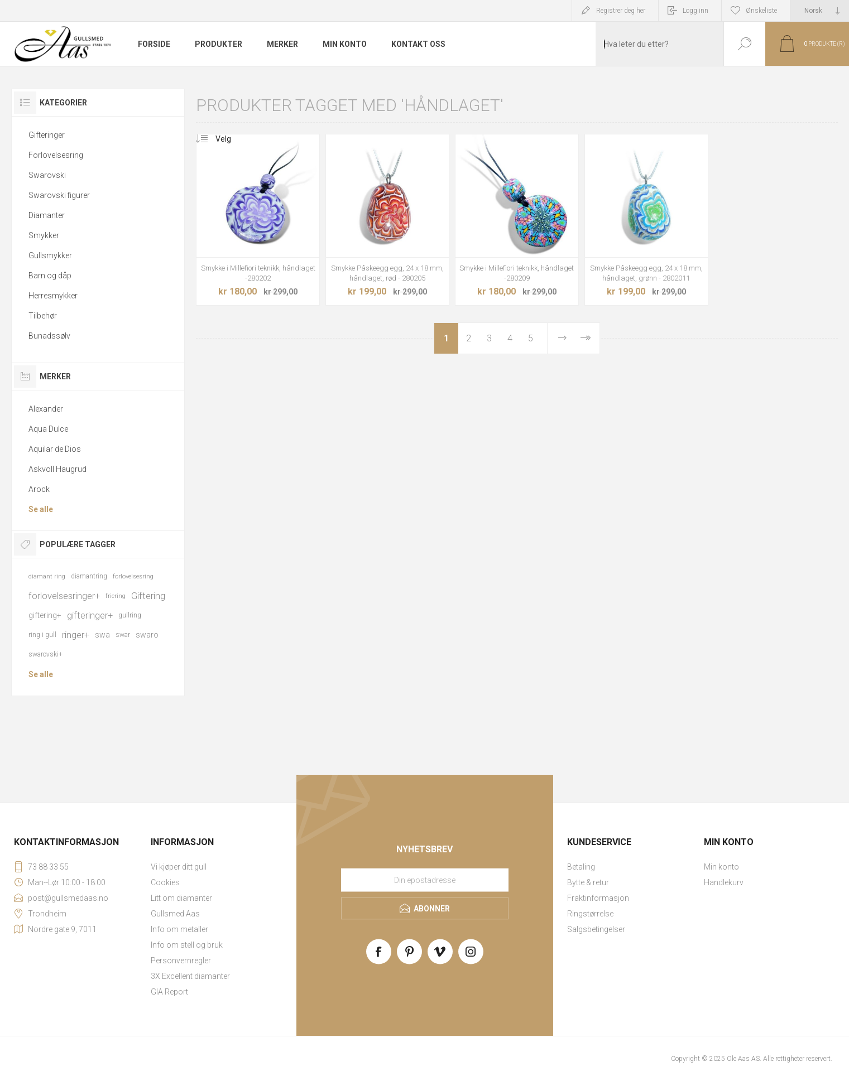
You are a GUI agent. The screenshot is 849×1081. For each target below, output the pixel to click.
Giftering (148, 595)
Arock (39, 489)
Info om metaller (179, 929)
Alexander (45, 408)
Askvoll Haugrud (57, 469)
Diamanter (46, 215)
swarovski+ (45, 654)
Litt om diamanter (181, 898)
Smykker (43, 235)
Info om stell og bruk (187, 944)
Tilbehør (42, 315)
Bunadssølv (49, 335)
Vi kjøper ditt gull (179, 866)
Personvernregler (181, 960)
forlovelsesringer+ (64, 595)
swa (102, 634)
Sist (585, 338)
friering (115, 596)
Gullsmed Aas (175, 913)
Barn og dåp (49, 275)
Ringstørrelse (590, 913)
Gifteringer (46, 135)
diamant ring (46, 576)
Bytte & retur (588, 882)
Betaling (581, 866)
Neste (562, 338)
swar (123, 635)
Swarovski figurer (59, 195)
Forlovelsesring (55, 155)
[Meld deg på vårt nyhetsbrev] (425, 880)
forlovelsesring (133, 576)
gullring (129, 615)
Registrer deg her (620, 11)
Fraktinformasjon (598, 898)
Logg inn (695, 11)
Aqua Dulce (48, 428)
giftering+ (44, 615)
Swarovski (47, 175)
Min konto (721, 866)
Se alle (40, 509)
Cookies (165, 882)
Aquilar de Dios (54, 449)
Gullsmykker (50, 255)
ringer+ (75, 634)
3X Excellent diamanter (190, 976)
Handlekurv (724, 882)
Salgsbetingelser (596, 929)
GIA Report (169, 991)
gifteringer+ (90, 615)
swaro (147, 634)
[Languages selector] (819, 10)
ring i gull (42, 635)
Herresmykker (53, 295)
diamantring (89, 576)
